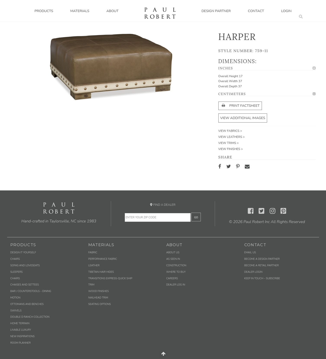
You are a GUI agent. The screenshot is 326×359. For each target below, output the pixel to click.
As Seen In (173, 259)
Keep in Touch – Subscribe (262, 278)
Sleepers (16, 272)
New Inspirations (22, 336)
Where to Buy (176, 272)
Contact (256, 11)
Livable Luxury (20, 330)
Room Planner (20, 343)
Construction (176, 265)
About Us (173, 252)
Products (43, 11)
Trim (91, 284)
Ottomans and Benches (27, 304)
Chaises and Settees (24, 284)
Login (286, 11)
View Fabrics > (230, 131)
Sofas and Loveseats (25, 265)
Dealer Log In (175, 284)
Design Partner (216, 11)
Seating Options (99, 304)
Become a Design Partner (262, 259)
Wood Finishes (98, 291)
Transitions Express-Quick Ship (110, 278)
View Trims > (228, 143)
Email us (250, 252)
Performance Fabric (102, 259)
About (112, 11)
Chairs (15, 259)
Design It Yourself (23, 252)
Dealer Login (253, 272)
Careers (172, 278)
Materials (79, 11)
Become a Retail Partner (261, 265)
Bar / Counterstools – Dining (30, 291)
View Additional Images (242, 118)
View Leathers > (231, 137)
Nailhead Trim (98, 297)
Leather (94, 265)
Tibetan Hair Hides (101, 272)
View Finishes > (230, 149)
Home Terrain (20, 323)
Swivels (16, 310)
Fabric (92, 252)
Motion (15, 297)
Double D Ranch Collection (30, 317)
